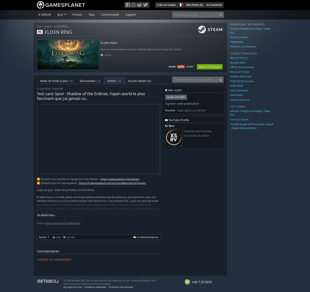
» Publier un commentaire (54, 259)
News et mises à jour (56, 81)
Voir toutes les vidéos (196, 135)
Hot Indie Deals (239, 90)
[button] (180, 4)
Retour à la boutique (210, 66)
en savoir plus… (46, 214)
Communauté (110, 14)
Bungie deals (237, 62)
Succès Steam (139, 81)
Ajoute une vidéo (176, 97)
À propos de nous (73, 286)
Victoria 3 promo (240, 99)
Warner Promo (239, 58)
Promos (77, 14)
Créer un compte (166, 5)
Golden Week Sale (240, 76)
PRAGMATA (236, 42)
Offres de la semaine (242, 67)
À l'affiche (44, 14)
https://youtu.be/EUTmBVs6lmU (63, 223)
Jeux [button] (60, 14)
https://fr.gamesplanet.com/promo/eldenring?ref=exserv (112, 183)
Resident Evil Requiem (243, 46)
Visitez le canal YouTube (198, 131)
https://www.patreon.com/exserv (120, 179)
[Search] (221, 15)
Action (47, 26)
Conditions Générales (95, 286)
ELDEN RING (61, 26)
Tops (92, 14)
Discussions (90, 81)
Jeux (39, 26)
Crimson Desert (239, 37)
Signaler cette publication (182, 103)
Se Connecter (214, 5)
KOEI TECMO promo (242, 81)
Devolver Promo (239, 72)
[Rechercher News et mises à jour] (195, 80)
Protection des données (121, 286)
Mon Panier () (194, 5)
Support (130, 14)
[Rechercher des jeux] (195, 15)
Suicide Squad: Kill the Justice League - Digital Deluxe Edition (251, 126)
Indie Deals (236, 85)
